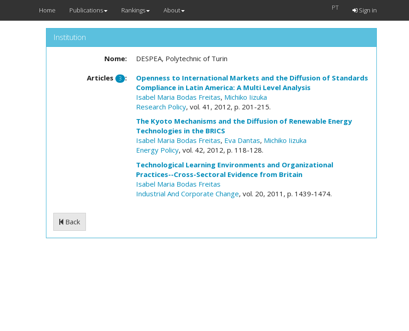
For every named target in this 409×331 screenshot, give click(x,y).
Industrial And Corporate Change (187, 193)
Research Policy (161, 106)
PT (335, 7)
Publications (88, 10)
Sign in (364, 10)
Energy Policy (157, 149)
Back (69, 221)
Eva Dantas (242, 140)
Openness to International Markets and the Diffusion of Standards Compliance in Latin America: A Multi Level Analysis (252, 82)
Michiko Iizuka (245, 97)
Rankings (135, 10)
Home (47, 10)
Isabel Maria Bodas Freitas (178, 97)
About (174, 10)
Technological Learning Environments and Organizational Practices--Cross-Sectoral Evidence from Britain (234, 169)
